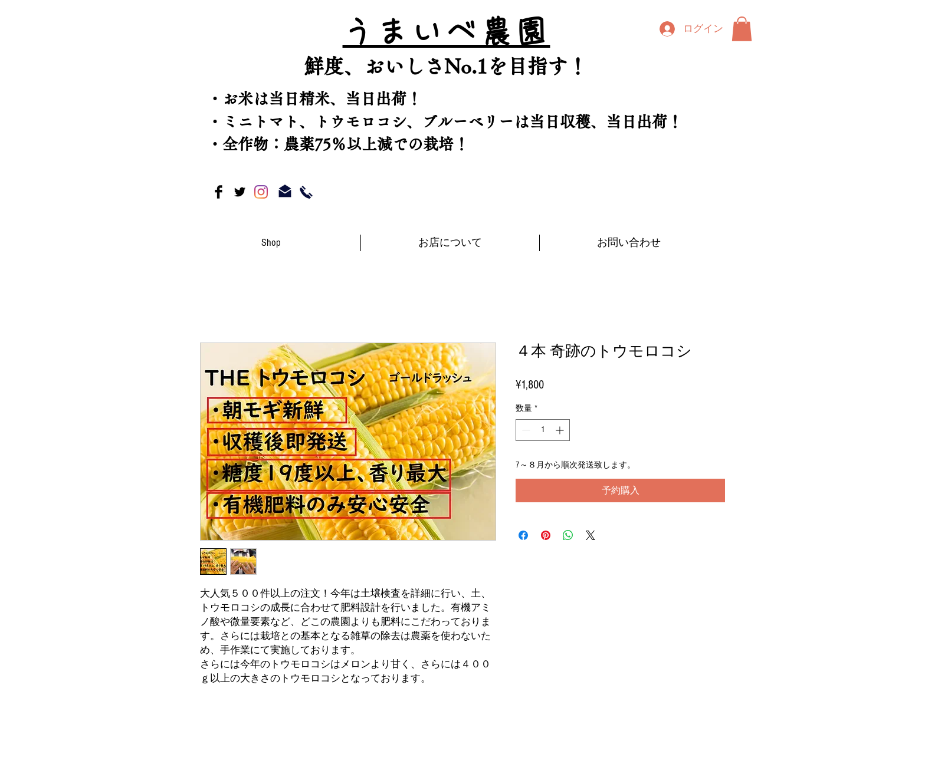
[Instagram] (261, 192)
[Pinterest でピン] (546, 535)
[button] (742, 29)
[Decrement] (524, 430)
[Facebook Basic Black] (218, 192)
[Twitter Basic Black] (240, 192)
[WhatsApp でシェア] (568, 535)
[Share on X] (590, 535)
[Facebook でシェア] (523, 535)
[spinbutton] (542, 430)
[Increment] (560, 430)
